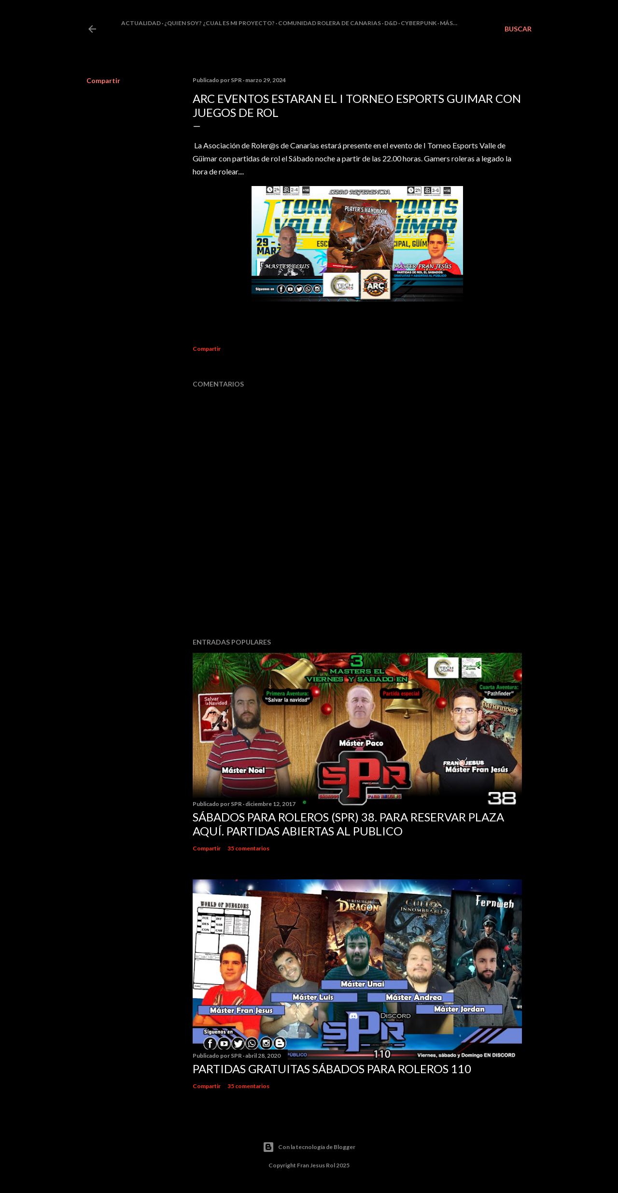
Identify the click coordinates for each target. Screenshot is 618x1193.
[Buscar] (518, 29)
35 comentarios (248, 848)
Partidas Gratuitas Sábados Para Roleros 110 (332, 1069)
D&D (390, 23)
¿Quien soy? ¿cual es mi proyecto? (219, 23)
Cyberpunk (418, 23)
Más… (448, 23)
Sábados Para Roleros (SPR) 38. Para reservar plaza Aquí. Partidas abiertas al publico (348, 824)
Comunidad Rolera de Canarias (329, 23)
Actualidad (141, 23)
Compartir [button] (103, 80)
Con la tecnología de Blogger (309, 1147)
